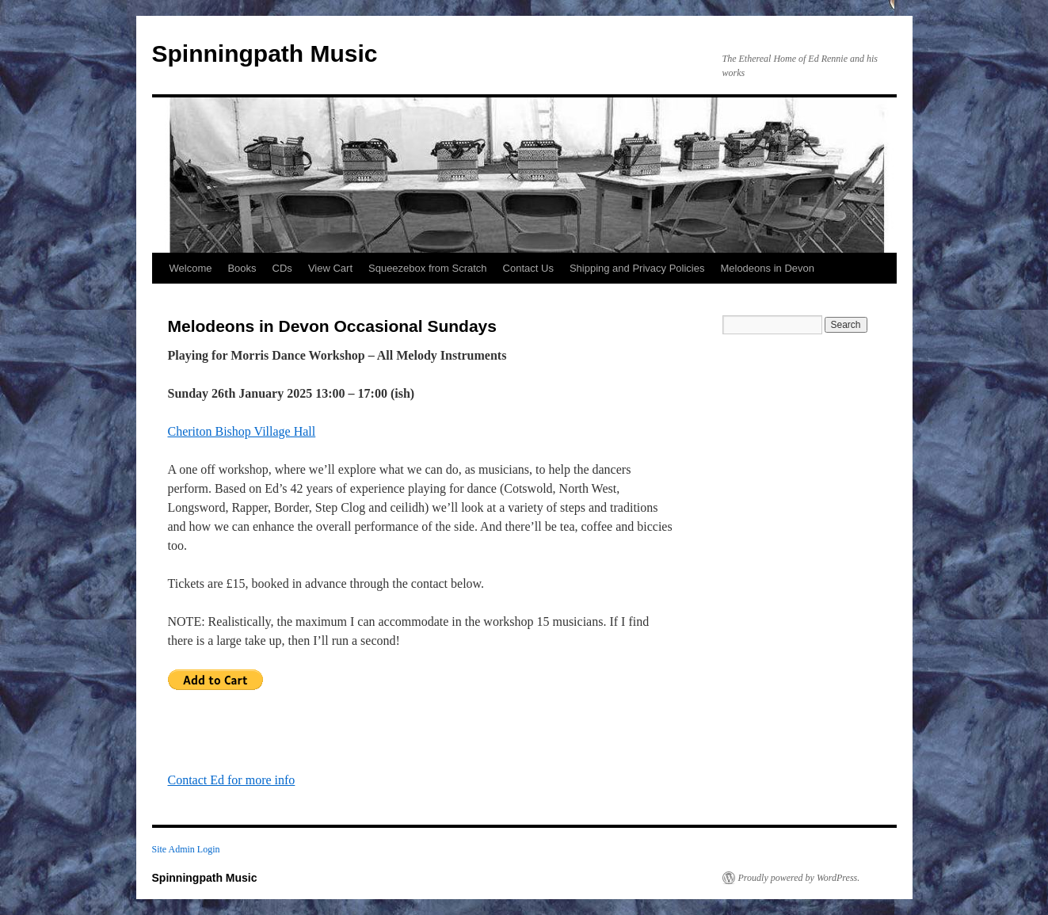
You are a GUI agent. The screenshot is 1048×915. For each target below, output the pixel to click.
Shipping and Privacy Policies (637, 268)
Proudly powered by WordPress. (799, 877)
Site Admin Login (186, 849)
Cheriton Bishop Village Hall (242, 431)
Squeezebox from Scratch (427, 268)
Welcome (191, 268)
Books (241, 268)
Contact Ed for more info (231, 780)
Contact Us (528, 268)
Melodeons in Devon (767, 268)
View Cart (330, 268)
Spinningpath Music (265, 53)
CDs (282, 268)
